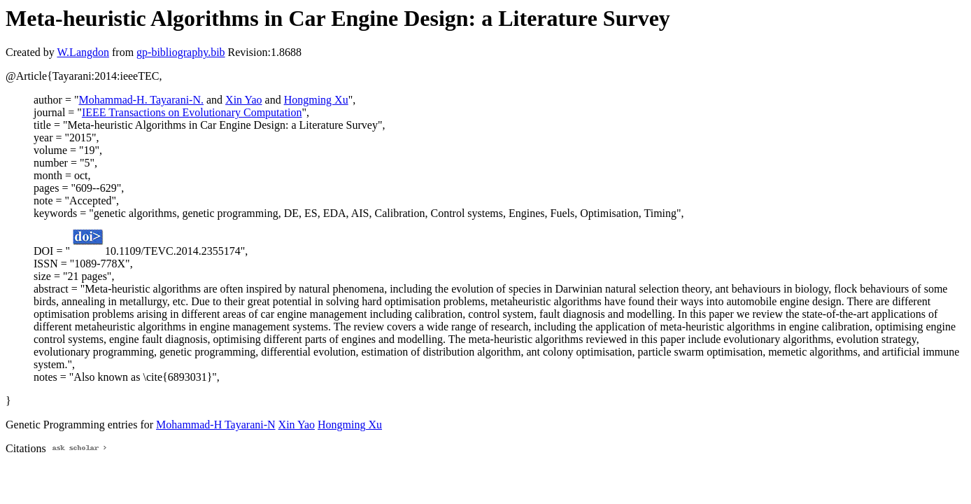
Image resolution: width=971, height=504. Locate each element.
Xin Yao (243, 100)
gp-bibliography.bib (180, 52)
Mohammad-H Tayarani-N (216, 424)
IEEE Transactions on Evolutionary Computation (192, 112)
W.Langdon (83, 52)
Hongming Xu (316, 100)
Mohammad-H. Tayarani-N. (141, 100)
